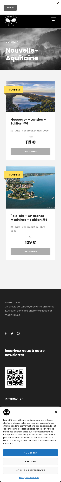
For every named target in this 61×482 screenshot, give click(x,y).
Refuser (30, 461)
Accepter (30, 452)
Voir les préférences (30, 470)
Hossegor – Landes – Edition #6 (28, 121)
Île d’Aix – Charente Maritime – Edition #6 (29, 218)
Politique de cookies (29, 477)
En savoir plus (30, 151)
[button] (56, 412)
